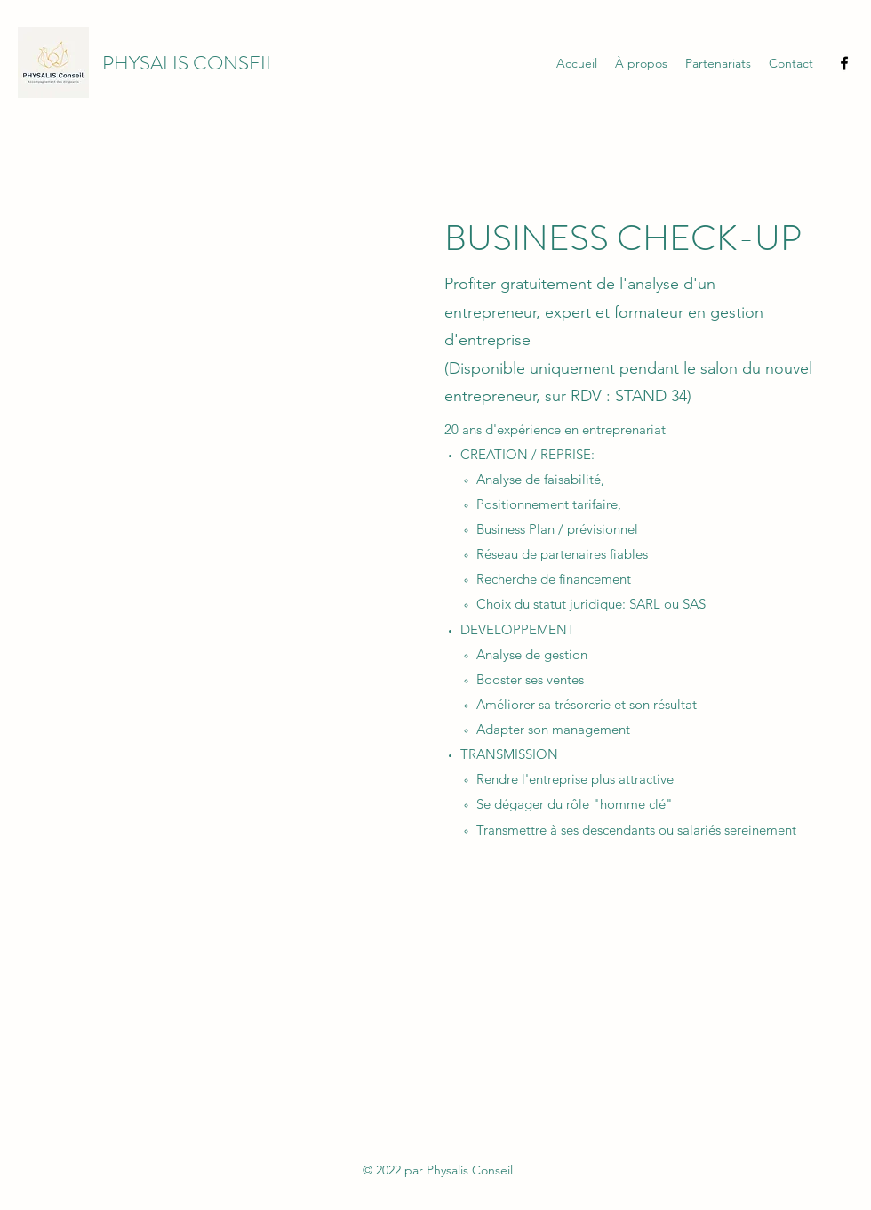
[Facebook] (844, 63)
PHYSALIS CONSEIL (189, 63)
